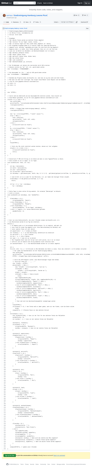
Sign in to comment (59, 455)
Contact (53, 464)
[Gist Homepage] (6, 3)
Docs (48, 464)
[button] (76, 22)
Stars (27, 22)
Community (43, 464)
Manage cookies (61, 464)
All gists (39, 3)
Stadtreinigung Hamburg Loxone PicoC (31, 15)
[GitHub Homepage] (7, 464)
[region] (46, 240)
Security (32, 464)
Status (37, 464)
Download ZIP (84, 22)
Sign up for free (9, 455)
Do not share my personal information (76, 464)
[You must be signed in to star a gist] (76, 15)
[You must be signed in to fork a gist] (85, 15)
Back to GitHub (48, 3)
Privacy (27, 464)
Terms (22, 464)
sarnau (9, 15)
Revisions (16, 22)
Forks (37, 22)
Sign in (80, 3)
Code (6, 22)
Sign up (87, 3)
